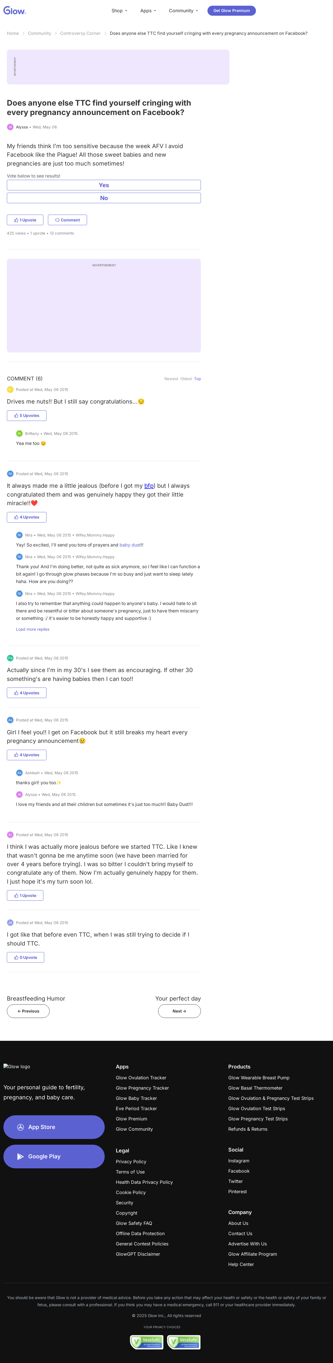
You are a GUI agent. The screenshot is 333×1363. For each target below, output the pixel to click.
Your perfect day (178, 998)
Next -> (179, 1011)
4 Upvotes (26, 517)
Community (39, 33)
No (104, 197)
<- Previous (28, 1011)
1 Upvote (25, 219)
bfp (149, 485)
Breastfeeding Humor (36, 998)
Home (13, 33)
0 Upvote (25, 957)
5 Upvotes (26, 415)
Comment (67, 219)
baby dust (130, 545)
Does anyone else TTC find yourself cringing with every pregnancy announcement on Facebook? (209, 33)
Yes (104, 185)
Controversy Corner (80, 33)
